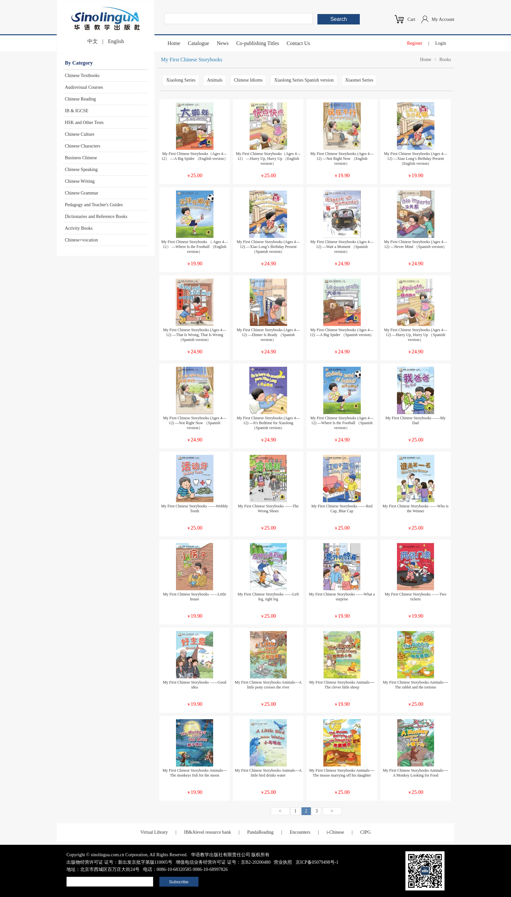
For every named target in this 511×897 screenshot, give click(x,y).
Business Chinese (81, 157)
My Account (442, 19)
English (116, 41)
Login (440, 43)
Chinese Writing (80, 181)
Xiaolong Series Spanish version (303, 80)
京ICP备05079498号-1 (317, 862)
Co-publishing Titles (257, 43)
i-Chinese (335, 832)
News (222, 43)
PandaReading (260, 832)
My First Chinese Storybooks (191, 59)
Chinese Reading (80, 99)
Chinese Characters (82, 146)
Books (445, 59)
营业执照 (283, 862)
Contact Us (298, 43)
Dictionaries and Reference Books (96, 216)
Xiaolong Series (181, 80)
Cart (411, 19)
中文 (92, 41)
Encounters (300, 832)
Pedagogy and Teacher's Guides (94, 204)
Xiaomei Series (359, 80)
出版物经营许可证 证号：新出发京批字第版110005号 (119, 862)
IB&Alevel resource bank (207, 832)
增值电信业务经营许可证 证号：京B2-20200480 (223, 862)
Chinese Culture (80, 134)
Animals (214, 80)
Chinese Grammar (81, 193)
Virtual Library (154, 832)
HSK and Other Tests (84, 122)
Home (174, 43)
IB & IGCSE (76, 110)
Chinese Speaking (81, 169)
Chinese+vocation (81, 240)
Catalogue (198, 43)
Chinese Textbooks (82, 75)
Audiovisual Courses (84, 87)
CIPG (365, 832)
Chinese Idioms (248, 80)
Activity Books (79, 228)
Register (414, 43)
